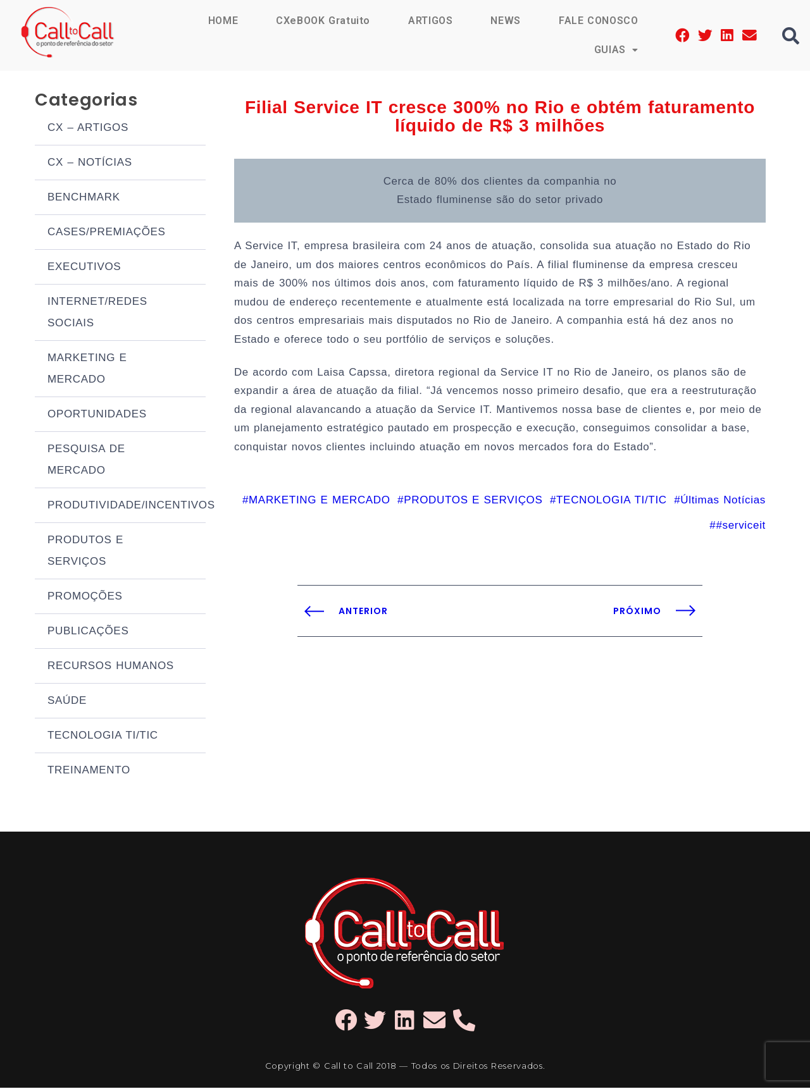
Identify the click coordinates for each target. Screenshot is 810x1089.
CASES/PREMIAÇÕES (106, 233)
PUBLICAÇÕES (87, 632)
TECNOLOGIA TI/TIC (102, 736)
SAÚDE (67, 702)
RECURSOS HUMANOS (110, 667)
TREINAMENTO (88, 771)
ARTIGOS (430, 21)
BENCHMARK (83, 198)
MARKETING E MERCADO (87, 369)
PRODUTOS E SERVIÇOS (85, 552)
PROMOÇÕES (85, 597)
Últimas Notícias (723, 507)
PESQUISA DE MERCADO (86, 460)
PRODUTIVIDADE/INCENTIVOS (126, 506)
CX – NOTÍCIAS (89, 163)
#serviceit (741, 532)
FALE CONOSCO (598, 21)
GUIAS (616, 50)
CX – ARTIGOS (87, 129)
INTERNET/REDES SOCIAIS (97, 313)
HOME (221, 21)
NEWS (505, 21)
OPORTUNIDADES (97, 415)
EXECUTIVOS (84, 268)
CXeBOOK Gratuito (322, 21)
